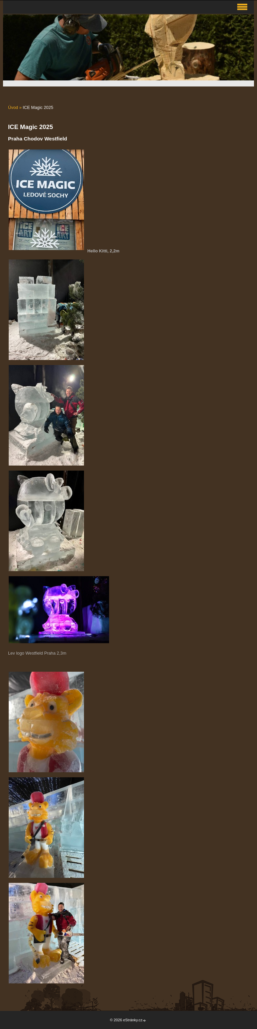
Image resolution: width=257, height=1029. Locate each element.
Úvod (13, 107)
